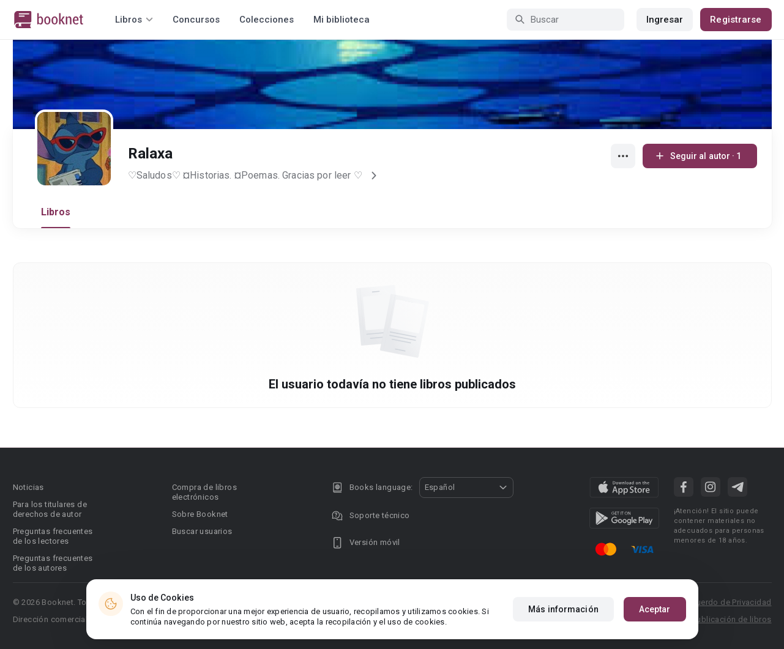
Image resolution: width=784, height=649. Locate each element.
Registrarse (735, 19)
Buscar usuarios (202, 531)
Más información (563, 609)
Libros (56, 212)
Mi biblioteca (341, 19)
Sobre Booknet (200, 514)
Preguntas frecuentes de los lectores (53, 536)
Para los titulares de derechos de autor (50, 509)
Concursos (196, 19)
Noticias (28, 487)
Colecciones (266, 19)
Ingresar (665, 19)
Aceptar (655, 609)
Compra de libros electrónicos (204, 492)
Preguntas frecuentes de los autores (53, 563)
